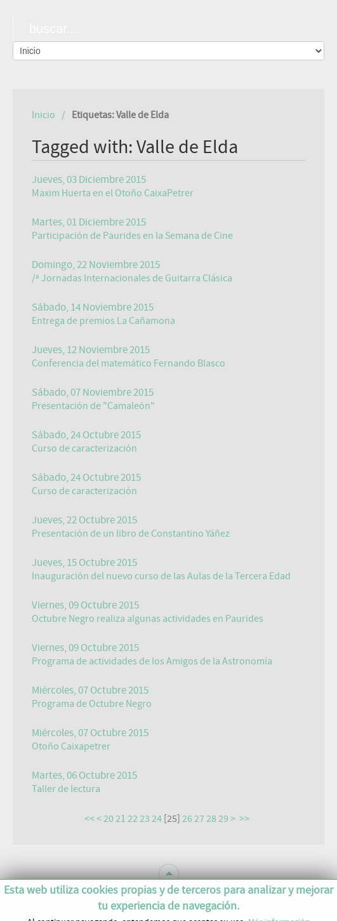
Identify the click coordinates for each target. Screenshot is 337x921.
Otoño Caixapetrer (71, 746)
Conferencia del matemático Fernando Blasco (128, 363)
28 (211, 818)
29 (223, 818)
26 (187, 818)
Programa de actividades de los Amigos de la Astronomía (152, 661)
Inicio (43, 115)
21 (121, 818)
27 (199, 818)
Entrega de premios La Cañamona (103, 320)
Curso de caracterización (84, 448)
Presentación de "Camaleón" (93, 406)
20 (108, 818)
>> (245, 818)
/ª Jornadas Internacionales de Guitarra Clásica (132, 278)
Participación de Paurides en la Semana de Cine (132, 235)
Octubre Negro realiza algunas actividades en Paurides (147, 618)
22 (133, 818)
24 (157, 818)
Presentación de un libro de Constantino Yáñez (131, 533)
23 (145, 818)
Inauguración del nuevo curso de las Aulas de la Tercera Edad (161, 576)
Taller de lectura (66, 789)
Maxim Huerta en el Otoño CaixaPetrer (113, 193)
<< (89, 818)
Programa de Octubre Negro (92, 703)
